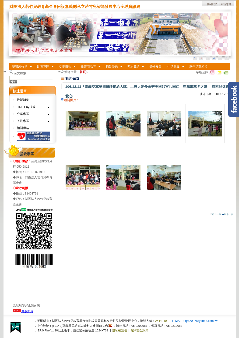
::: (206, 4)
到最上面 (227, 214)
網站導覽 (226, 4)
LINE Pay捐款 (31, 107)
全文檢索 (20, 73)
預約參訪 (134, 67)
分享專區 (31, 115)
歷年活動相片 (198, 66)
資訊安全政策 (139, 330)
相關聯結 (23, 128)
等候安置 (155, 66)
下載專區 (31, 122)
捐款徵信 (112, 67)
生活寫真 (174, 67)
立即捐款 (66, 67)
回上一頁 (215, 214)
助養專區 (44, 67)
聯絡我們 (212, 4)
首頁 (83, 72)
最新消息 (23, 100)
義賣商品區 (89, 67)
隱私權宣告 (119, 330)
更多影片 (23, 311)
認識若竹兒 (20, 67)
